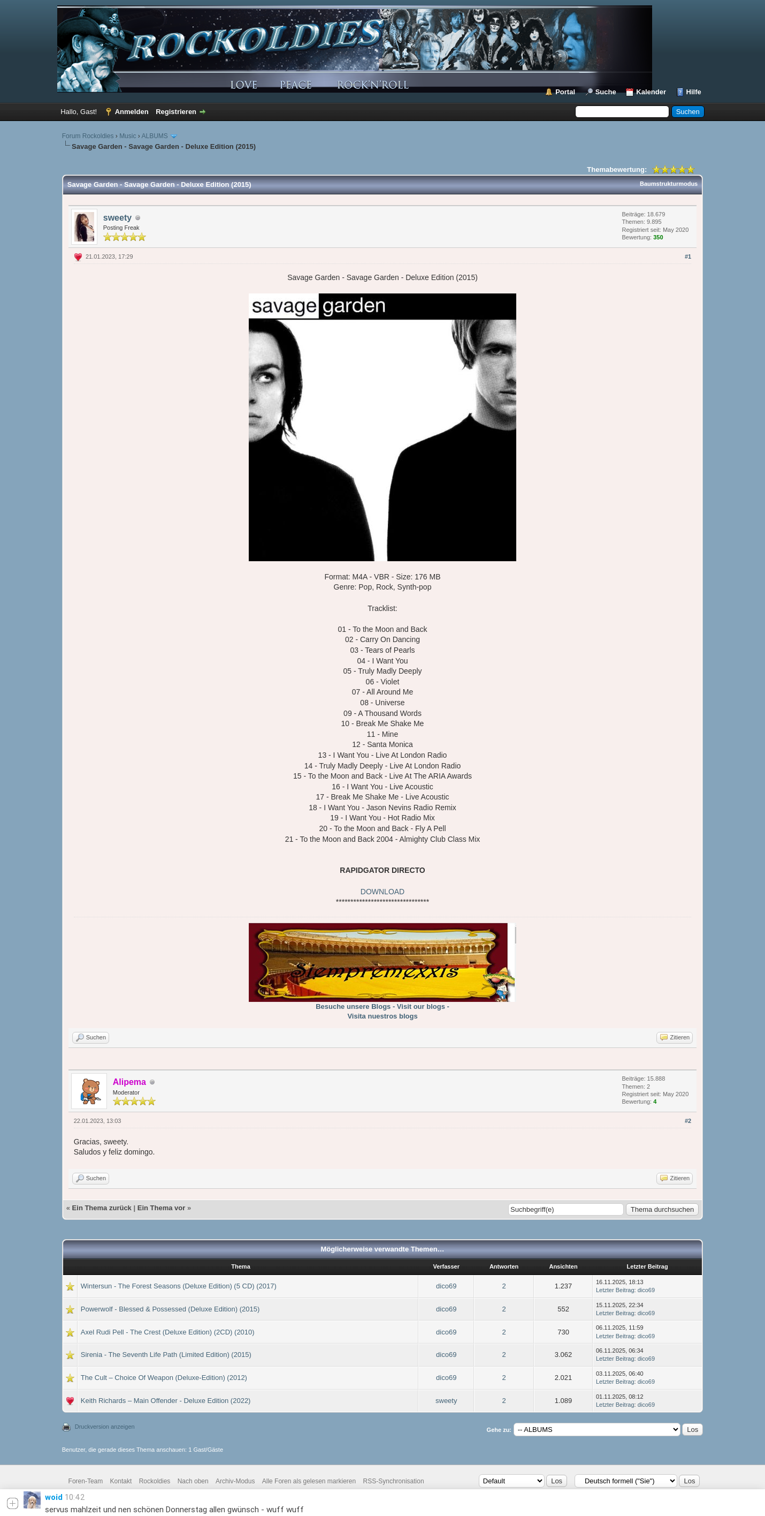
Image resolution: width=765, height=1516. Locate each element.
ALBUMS (154, 136)
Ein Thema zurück (102, 1208)
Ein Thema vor (161, 1208)
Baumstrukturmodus (669, 183)
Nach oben (193, 1481)
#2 (688, 1121)
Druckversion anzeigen (105, 1426)
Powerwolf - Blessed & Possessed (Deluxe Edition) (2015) (170, 1309)
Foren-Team (85, 1481)
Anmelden (132, 112)
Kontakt (121, 1481)
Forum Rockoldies (88, 136)
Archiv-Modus (235, 1481)
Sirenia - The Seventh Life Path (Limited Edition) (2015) (166, 1355)
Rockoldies (155, 1481)
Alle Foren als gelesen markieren (309, 1481)
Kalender (651, 92)
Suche (605, 92)
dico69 (446, 1286)
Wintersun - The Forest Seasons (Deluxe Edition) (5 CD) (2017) (179, 1286)
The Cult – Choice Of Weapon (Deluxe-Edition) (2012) (164, 1378)
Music (127, 136)
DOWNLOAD (382, 891)
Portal (565, 92)
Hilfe (693, 92)
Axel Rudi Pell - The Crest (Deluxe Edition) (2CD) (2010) (168, 1332)
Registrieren (176, 112)
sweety (117, 217)
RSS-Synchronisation (393, 1481)
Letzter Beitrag (615, 1290)
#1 (688, 256)
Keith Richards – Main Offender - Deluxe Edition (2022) (166, 1401)
